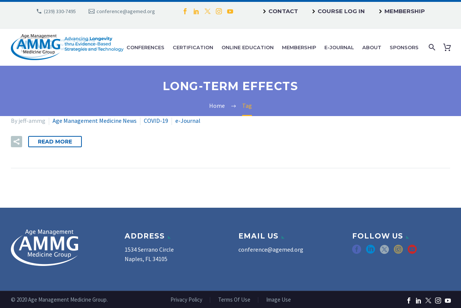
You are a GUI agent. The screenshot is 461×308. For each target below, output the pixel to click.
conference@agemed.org (125, 11)
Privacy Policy (186, 300)
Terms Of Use (234, 300)
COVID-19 (156, 120)
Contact (283, 11)
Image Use (278, 300)
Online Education (247, 47)
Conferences (145, 47)
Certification (193, 47)
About (371, 47)
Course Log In (341, 11)
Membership (404, 11)
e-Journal (339, 47)
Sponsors (404, 47)
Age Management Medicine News (95, 120)
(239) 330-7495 (60, 11)
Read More (55, 141)
